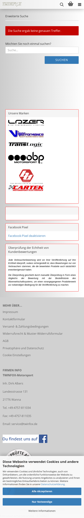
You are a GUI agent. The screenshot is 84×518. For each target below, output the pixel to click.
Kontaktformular (14, 319)
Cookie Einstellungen (17, 355)
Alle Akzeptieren (42, 491)
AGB (5, 341)
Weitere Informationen (42, 510)
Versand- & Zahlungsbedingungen (26, 326)
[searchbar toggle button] (61, 4)
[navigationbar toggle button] (79, 4)
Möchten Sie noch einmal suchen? (28, 44)
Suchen (61, 60)
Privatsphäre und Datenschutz (23, 348)
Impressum (10, 312)
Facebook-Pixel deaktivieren (27, 236)
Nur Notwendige (42, 501)
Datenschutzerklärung (53, 484)
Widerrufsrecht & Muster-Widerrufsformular (33, 334)
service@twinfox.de (24, 424)
